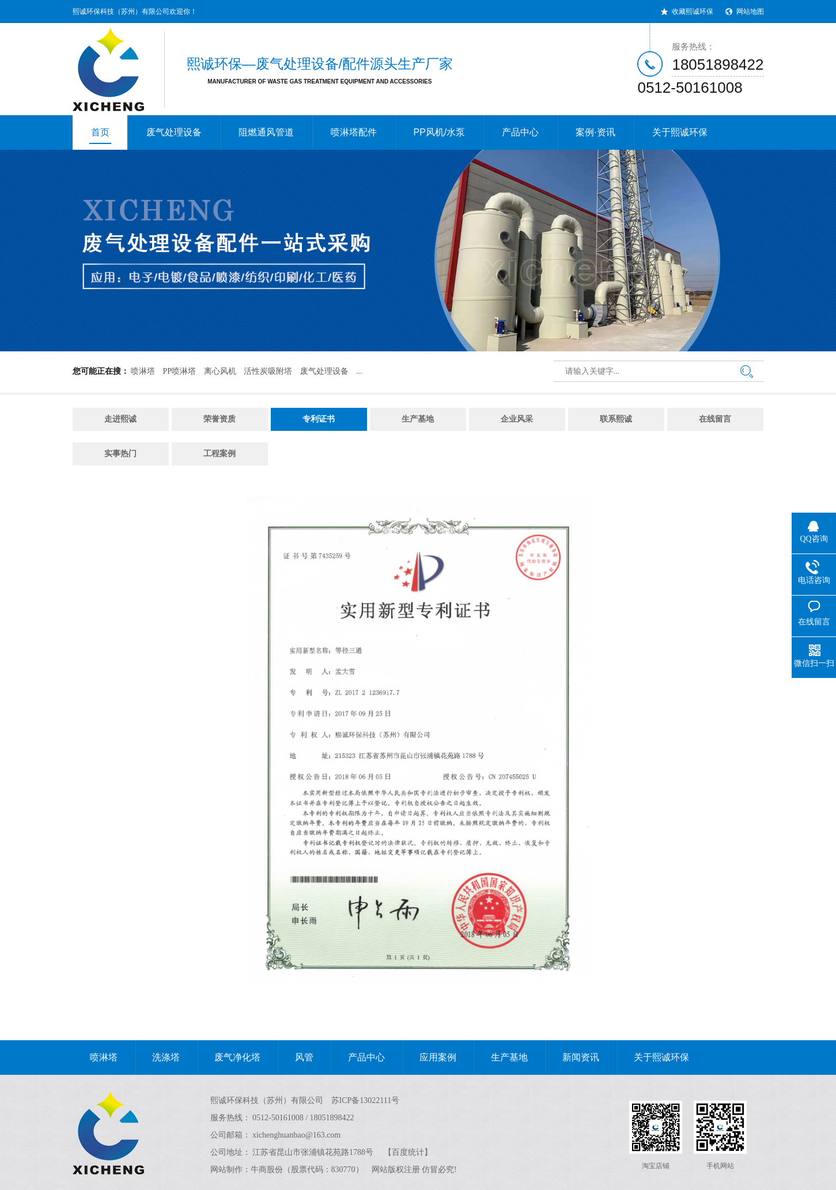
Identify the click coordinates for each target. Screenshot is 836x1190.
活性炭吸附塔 (268, 371)
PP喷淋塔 (179, 371)
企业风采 (517, 419)
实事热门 (120, 453)
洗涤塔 (157, 1057)
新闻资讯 (572, 1057)
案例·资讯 (595, 132)
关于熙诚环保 (680, 132)
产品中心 (520, 132)
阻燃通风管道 (266, 132)
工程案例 (219, 453)
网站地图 (750, 11)
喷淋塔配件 (354, 132)
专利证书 (318, 419)
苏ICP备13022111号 (365, 1100)
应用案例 (429, 1057)
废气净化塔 (228, 1057)
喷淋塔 (143, 371)
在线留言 (715, 419)
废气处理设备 (174, 132)
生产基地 (418, 419)
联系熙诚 (616, 419)
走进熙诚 (120, 419)
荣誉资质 (219, 419)
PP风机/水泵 (440, 132)
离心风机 (220, 371)
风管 (295, 1057)
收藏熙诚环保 (692, 11)
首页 (100, 135)
